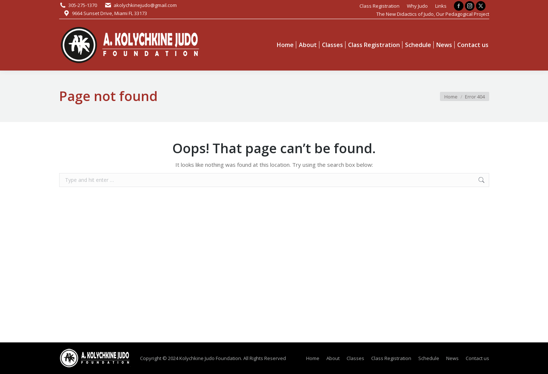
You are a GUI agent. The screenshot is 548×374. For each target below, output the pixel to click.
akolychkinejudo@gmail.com (145, 5)
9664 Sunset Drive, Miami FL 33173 (109, 13)
